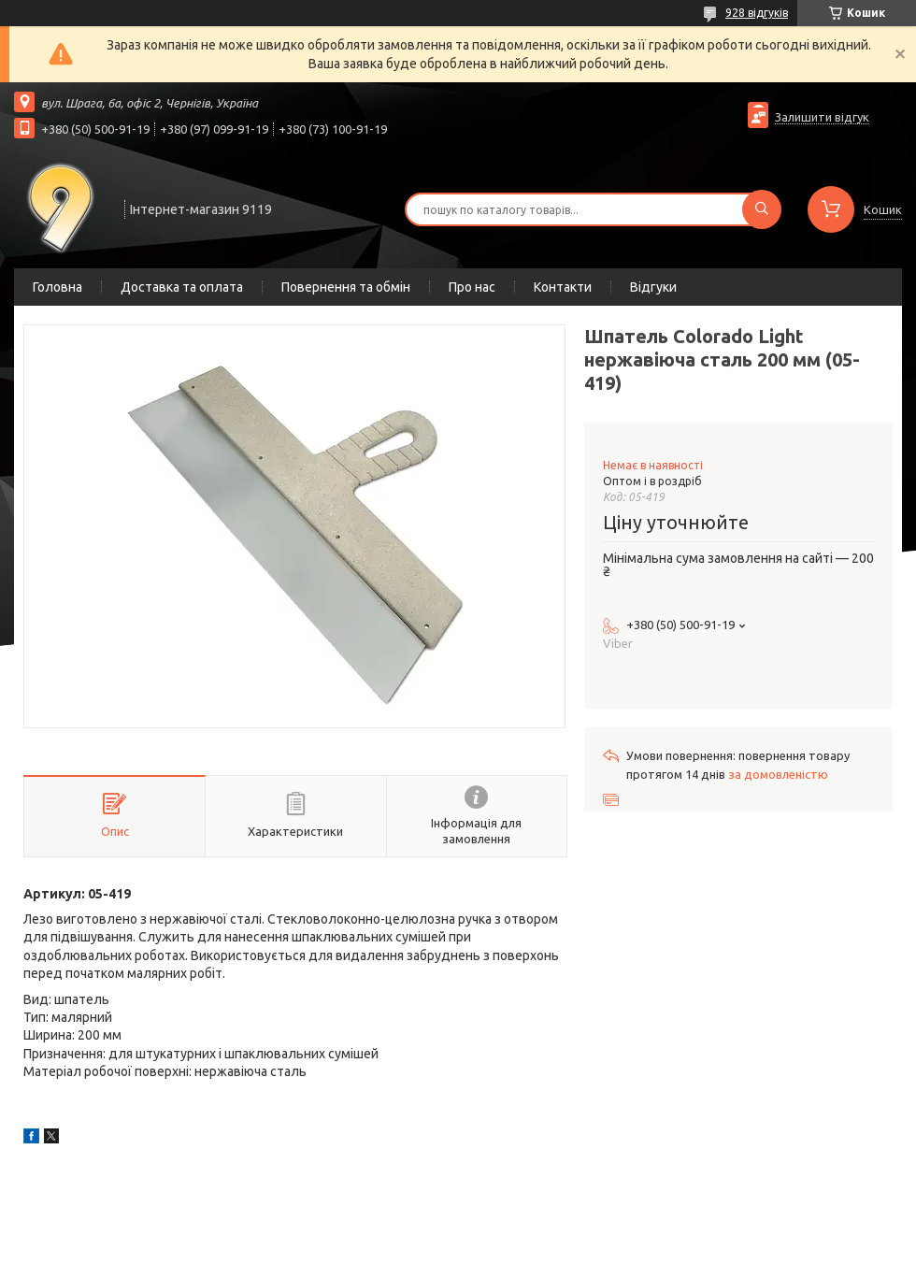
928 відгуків (756, 13)
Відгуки (653, 287)
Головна (57, 287)
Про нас (472, 287)
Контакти (563, 287)
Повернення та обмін (345, 287)
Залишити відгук (822, 116)
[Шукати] (761, 209)
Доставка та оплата (182, 287)
